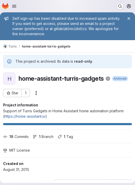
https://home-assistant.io (24, 116)
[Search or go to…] (120, 6)
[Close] (129, 18)
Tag (65, 136)
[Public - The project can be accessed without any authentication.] (108, 79)
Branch (43, 136)
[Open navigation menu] (14, 6)
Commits (16, 136)
